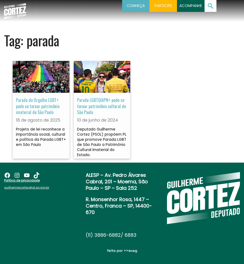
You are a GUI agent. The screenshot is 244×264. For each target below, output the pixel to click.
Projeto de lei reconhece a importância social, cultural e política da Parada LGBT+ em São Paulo (41, 137)
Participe (163, 5)
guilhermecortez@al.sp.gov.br (26, 187)
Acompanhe (190, 5)
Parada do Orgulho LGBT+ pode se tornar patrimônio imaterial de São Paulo (37, 106)
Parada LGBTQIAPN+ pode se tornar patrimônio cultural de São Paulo (101, 106)
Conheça (136, 5)
